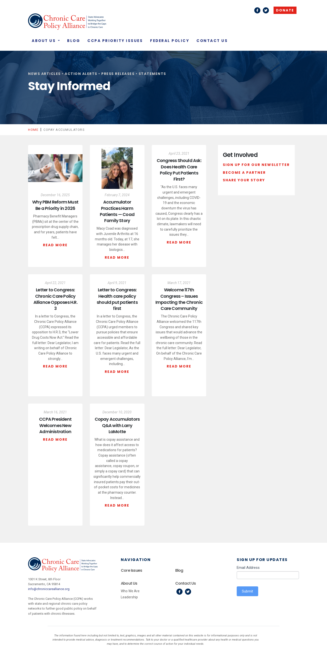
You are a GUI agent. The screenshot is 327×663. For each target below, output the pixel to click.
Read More (55, 245)
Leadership (129, 597)
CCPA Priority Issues (115, 40)
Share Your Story (244, 180)
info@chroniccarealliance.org (49, 589)
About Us (44, 40)
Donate (285, 10)
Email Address (248, 567)
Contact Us (212, 40)
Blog (73, 40)
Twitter (266, 10)
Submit (247, 591)
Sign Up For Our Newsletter (256, 164)
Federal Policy (169, 40)
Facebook (257, 10)
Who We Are (130, 591)
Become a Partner (244, 172)
